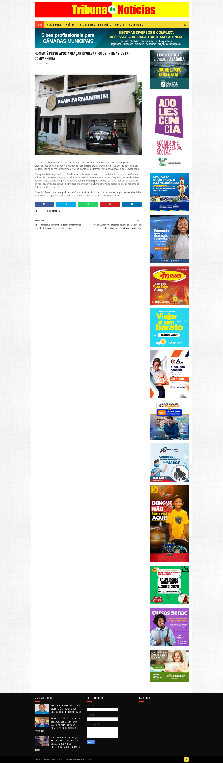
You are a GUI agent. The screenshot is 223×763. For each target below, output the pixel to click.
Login (89, 759)
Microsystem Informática (76, 759)
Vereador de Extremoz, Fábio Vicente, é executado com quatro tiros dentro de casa (66, 708)
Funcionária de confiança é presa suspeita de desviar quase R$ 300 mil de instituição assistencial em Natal (57, 744)
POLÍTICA (70, 25)
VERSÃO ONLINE (54, 25)
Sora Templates (48, 759)
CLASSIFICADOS (135, 25)
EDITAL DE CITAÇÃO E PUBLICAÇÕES (95, 25)
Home (39, 25)
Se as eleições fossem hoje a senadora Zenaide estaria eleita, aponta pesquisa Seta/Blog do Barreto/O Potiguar (57, 725)
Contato (119, 25)
